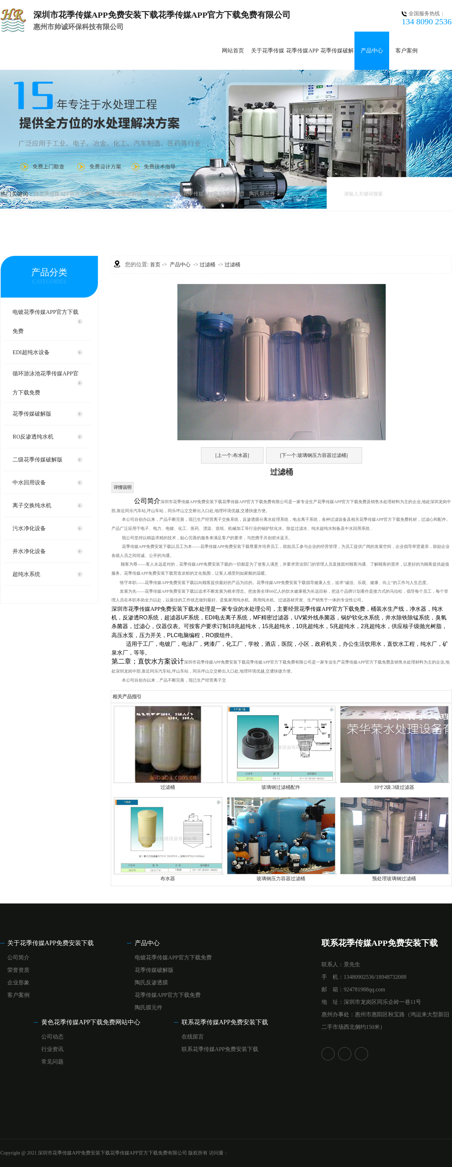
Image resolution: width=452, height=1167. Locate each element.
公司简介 (18, 957)
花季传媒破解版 (124, 194)
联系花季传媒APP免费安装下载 (225, 1022)
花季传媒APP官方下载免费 (214, 194)
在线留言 (193, 1037)
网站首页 (233, 50)
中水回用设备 (29, 482)
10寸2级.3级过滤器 (394, 787)
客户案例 (406, 50)
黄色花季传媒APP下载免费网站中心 (90, 1022)
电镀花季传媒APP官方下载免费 (45, 321)
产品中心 (372, 50)
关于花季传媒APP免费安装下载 (50, 943)
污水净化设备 (29, 528)
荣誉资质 (18, 970)
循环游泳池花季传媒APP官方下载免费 (45, 382)
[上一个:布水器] (232, 455)
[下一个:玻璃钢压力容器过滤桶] (314, 455)
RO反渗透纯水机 (32, 437)
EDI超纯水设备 (31, 352)
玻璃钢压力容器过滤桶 (281, 878)
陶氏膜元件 (262, 194)
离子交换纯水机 (31, 505)
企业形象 (18, 982)
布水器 (167, 878)
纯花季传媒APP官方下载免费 (67, 194)
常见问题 (52, 1062)
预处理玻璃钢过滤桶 (394, 878)
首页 (155, 264)
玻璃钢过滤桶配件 (280, 787)
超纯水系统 (26, 574)
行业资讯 (52, 1049)
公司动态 (52, 1037)
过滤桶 (207, 264)
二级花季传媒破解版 (37, 459)
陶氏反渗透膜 (162, 194)
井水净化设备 (29, 551)
